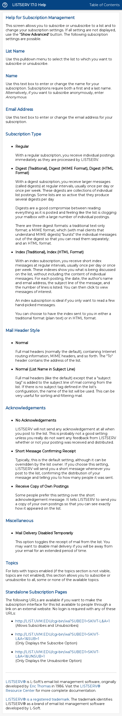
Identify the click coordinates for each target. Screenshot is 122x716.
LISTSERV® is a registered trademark (37, 699)
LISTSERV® (16, 682)
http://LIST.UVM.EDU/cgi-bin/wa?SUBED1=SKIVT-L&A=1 (62, 621)
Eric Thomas (40, 686)
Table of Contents (104, 5)
